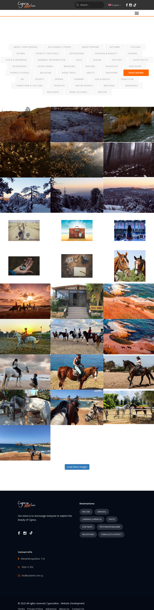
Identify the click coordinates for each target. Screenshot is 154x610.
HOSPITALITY (140, 60)
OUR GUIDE (135, 66)
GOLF (79, 60)
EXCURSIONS (77, 53)
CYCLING (135, 47)
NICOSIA (86, 511)
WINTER (102, 92)
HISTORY (117, 60)
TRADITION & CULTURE (29, 85)
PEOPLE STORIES (19, 72)
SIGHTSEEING (136, 72)
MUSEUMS (69, 66)
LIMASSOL (101, 511)
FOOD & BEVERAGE (16, 60)
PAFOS (112, 519)
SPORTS (39, 79)
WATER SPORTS (84, 85)
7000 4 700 (27, 567)
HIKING (97, 60)
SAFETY (90, 72)
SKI (22, 79)
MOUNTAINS (88, 534)
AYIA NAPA (87, 526)
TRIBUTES (59, 85)
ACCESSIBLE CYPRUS (59, 47)
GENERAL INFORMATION (51, 60)
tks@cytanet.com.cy (32, 575)
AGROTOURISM (90, 47)
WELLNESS (53, 92)
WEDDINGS (131, 85)
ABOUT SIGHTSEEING (25, 47)
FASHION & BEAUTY (106, 53)
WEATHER (109, 85)
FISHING (132, 53)
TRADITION (127, 79)
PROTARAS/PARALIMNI (110, 526)
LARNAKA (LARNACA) (92, 519)
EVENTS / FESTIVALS (47, 53)
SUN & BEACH (102, 79)
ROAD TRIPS (69, 72)
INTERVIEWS (19, 66)
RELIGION (45, 72)
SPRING (59, 79)
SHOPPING (112, 72)
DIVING (21, 53)
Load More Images (77, 466)
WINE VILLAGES (78, 92)
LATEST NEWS (45, 66)
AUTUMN (115, 47)
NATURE (90, 66)
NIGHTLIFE (112, 66)
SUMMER (79, 79)
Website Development (72, 603)
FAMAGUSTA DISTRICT (111, 534)
